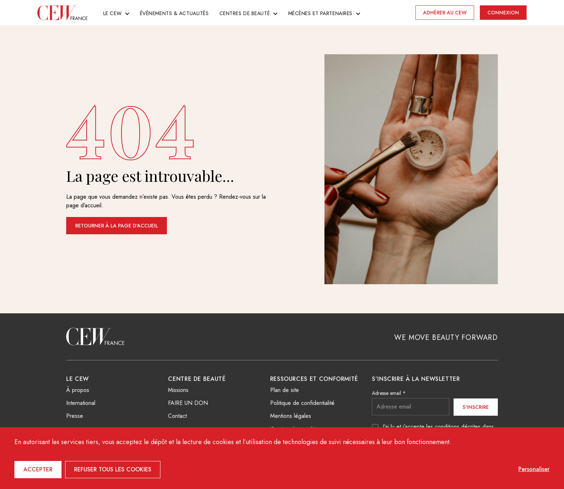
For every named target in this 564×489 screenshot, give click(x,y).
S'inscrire (476, 407)
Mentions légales (290, 416)
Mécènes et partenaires (320, 13)
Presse (74, 416)
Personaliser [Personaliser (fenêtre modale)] (534, 469)
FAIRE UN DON (188, 403)
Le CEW (112, 13)
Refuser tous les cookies (112, 469)
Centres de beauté (244, 13)
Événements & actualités (174, 13)
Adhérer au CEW (445, 12)
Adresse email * (389, 393)
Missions (178, 390)
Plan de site (284, 390)
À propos (77, 390)
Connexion (503, 12)
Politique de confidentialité (302, 403)
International (80, 403)
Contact (177, 416)
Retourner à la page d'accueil (116, 225)
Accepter (38, 469)
